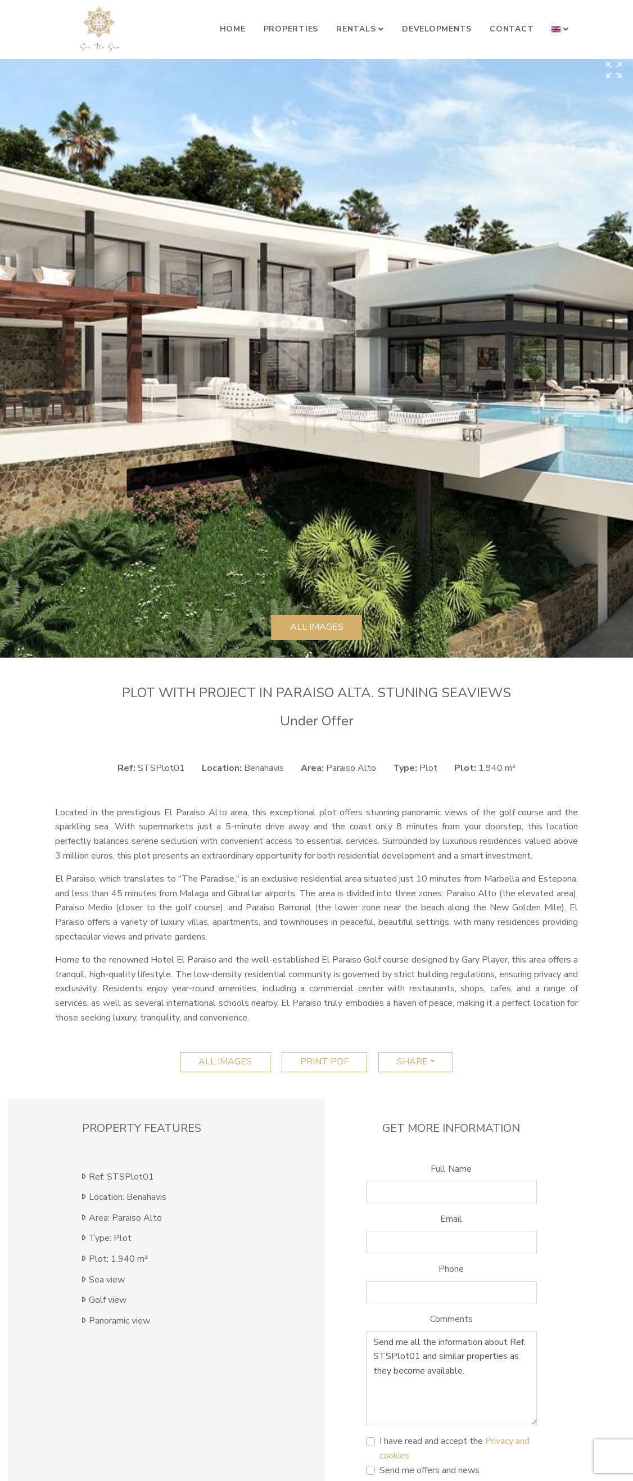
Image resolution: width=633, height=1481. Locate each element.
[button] (560, 29)
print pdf (324, 1061)
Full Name (451, 1169)
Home (233, 29)
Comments (451, 1319)
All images (316, 627)
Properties (291, 29)
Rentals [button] (356, 29)
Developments (437, 29)
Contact (511, 29)
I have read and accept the (454, 1448)
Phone (451, 1269)
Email (451, 1219)
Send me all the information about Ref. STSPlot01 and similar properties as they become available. (451, 1378)
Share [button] (412, 1061)
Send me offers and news (429, 1470)
